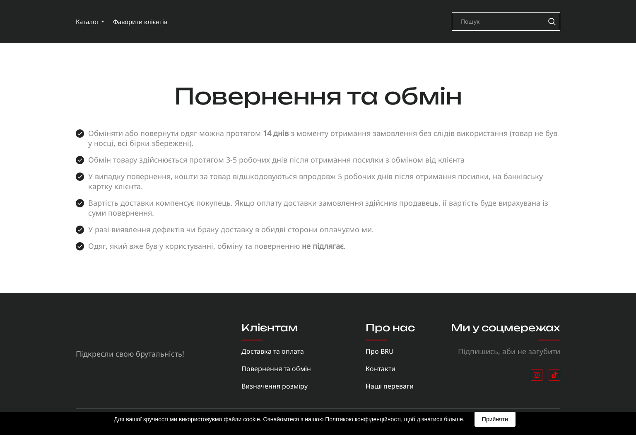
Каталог (87, 21)
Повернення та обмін (276, 368)
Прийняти (495, 419)
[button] (552, 22)
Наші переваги (390, 386)
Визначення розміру (274, 386)
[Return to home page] (319, 22)
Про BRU (380, 351)
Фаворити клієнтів (140, 21)
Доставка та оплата (272, 351)
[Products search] (506, 21)
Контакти (380, 368)
